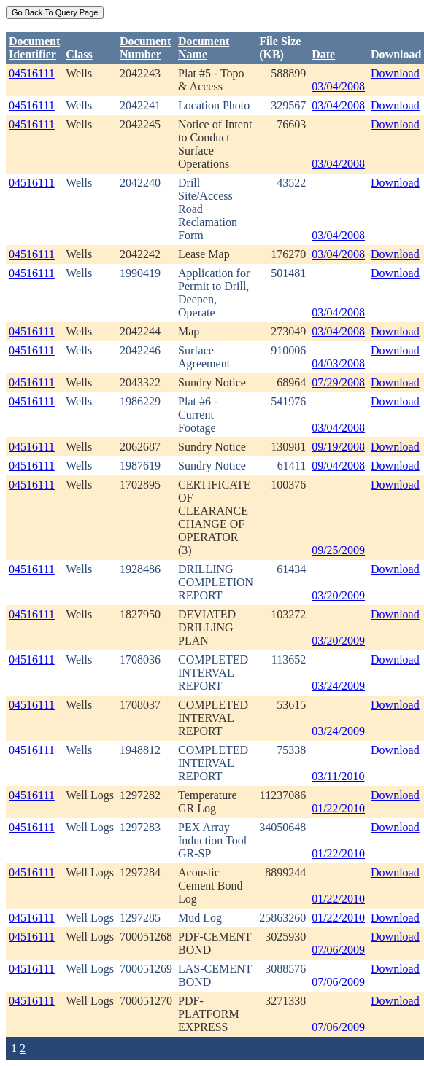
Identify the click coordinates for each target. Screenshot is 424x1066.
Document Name (203, 48)
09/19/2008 (338, 446)
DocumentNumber (145, 48)
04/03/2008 (338, 363)
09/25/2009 (338, 550)
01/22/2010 (338, 808)
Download (395, 73)
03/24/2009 (338, 686)
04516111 (32, 73)
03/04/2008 (338, 86)
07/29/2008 (338, 382)
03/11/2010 (338, 776)
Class (79, 54)
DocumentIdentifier (34, 48)
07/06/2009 (338, 950)
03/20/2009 (338, 595)
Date (323, 54)
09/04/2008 (338, 465)
